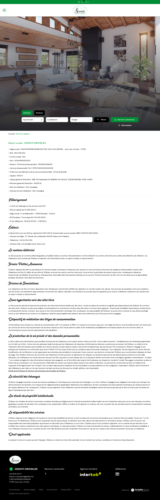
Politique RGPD (66, 490)
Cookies (77, 490)
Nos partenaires (14, 490)
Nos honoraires (52, 490)
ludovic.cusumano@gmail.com (21, 476)
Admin (41, 490)
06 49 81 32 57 (15, 474)
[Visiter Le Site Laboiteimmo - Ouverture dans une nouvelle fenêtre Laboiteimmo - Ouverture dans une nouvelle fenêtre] (140, 490)
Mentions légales (29, 490)
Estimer (39, 113)
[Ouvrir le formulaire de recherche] (101, 119)
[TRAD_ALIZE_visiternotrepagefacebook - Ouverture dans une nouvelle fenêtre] (45, 473)
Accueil (11, 134)
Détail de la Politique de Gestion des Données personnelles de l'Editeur (37, 371)
